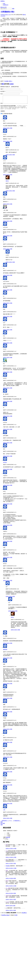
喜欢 (8, 836)
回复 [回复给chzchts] (11, 360)
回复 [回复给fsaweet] (11, 144)
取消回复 (11, 84)
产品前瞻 (6, 81)
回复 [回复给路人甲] (14, 157)
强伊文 (24, 14)
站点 (2, 93)
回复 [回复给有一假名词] (11, 404)
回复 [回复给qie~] (11, 278)
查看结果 (8, 840)
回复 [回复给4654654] (11, 472)
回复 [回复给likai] (11, 346)
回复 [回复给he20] (11, 332)
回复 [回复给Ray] (11, 375)
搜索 (13, 8)
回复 (15, 851)
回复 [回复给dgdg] (11, 207)
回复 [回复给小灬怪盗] (11, 646)
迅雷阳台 (3, 1)
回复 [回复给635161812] (11, 774)
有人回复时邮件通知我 (7, 116)
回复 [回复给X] (11, 252)
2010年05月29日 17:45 (5, 14)
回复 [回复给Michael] (11, 583)
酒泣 (3, 84)
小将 (4, 812)
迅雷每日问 (5, 4)
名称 (2, 89)
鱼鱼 (7, 862)
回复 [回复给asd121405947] (11, 293)
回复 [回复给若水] (11, 760)
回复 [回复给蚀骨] (11, 686)
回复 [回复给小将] (11, 821)
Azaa (7, 854)
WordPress (24, 915)
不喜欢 (8, 839)
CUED (15, 918)
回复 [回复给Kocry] (11, 528)
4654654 (5, 465)
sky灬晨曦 (8, 891)
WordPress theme (5, 918)
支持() (4, 131)
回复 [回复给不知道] (11, 732)
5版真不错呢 (8, 898)
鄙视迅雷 (5, 652)
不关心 (8, 837)
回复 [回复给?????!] (11, 177)
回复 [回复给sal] (11, 745)
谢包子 (7, 883)
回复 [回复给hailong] (11, 788)
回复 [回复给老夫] (11, 459)
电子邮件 (3, 91)
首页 (4, 3)
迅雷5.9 (10, 81)
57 (13, 823)
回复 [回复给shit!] (14, 599)
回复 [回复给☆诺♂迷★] (11, 224)
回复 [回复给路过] (11, 131)
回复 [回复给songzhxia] (11, 488)
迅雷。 (7, 873)
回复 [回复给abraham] (11, 806)
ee (6, 911)
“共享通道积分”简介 (7, 12)
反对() (8, 131)
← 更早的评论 (4, 823)
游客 (7, 847)
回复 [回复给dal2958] (11, 391)
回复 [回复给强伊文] (14, 193)
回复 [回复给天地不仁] (11, 544)
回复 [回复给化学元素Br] (11, 445)
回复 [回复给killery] (11, 507)
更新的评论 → (17, 823)
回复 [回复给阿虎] (11, 319)
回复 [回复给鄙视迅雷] (11, 661)
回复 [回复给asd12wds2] (11, 238)
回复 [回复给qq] (11, 306)
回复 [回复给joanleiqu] (11, 432)
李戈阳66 (8, 868)
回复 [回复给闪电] (11, 560)
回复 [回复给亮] (11, 419)
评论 (3, 15)
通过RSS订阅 (3, 7)
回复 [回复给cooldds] (14, 265)
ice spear (7, 904)
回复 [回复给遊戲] (11, 701)
